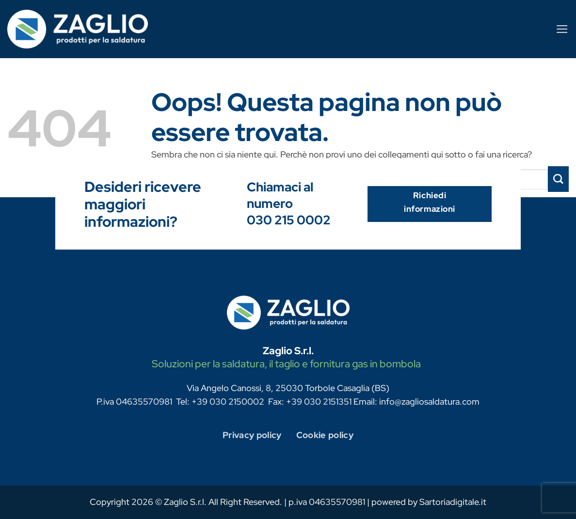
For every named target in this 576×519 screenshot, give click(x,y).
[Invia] (558, 179)
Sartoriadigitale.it (452, 501)
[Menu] (562, 29)
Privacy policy (252, 434)
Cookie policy (325, 434)
